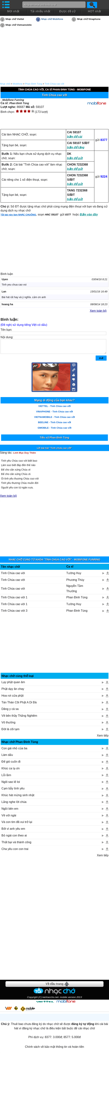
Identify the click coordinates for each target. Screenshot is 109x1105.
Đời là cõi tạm (10, 731)
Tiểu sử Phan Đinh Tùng (54, 440)
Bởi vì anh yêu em (13, 831)
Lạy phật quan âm (13, 684)
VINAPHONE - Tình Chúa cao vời (54, 414)
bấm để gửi (75, 158)
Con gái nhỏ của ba (14, 751)
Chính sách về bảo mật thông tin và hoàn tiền (54, 1049)
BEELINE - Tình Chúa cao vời (54, 425)
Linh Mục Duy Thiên (24, 455)
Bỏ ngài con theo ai (14, 838)
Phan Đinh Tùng (33, 83)
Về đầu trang (54, 986)
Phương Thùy (75, 582)
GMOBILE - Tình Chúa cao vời (54, 430)
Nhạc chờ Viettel (14, 19)
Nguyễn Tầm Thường (74, 591)
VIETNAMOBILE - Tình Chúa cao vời (54, 419)
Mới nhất (13, 11)
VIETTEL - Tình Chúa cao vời (54, 408)
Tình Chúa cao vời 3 (14, 613)
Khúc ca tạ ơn (10, 771)
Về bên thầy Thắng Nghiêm (19, 718)
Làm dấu (7, 757)
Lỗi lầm (6, 777)
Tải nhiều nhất (40, 11)
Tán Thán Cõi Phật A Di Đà (19, 705)
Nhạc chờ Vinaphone (88, 19)
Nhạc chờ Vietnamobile (18, 25)
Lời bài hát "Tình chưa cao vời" (54, 450)
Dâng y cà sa (10, 711)
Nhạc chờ (5, 83)
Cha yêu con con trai (14, 851)
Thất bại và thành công (16, 844)
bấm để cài (74, 136)
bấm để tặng (75, 147)
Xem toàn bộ (98, 310)
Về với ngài (8, 818)
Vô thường (8, 725)
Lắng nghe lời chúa (13, 804)
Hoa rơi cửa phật (12, 698)
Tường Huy (73, 575)
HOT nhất (94, 11)
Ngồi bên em (9, 811)
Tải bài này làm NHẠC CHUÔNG (18, 214)
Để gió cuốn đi (11, 764)
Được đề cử (67, 11)
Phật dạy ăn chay (12, 691)
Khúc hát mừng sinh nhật (17, 797)
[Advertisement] (54, 647)
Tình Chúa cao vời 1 (14, 600)
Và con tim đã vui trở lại (16, 824)
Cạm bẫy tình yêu (13, 791)
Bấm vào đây (89, 214)
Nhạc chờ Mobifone (52, 19)
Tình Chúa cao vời (54, 83)
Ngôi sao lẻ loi (10, 784)
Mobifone (17, 83)
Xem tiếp (102, 738)
